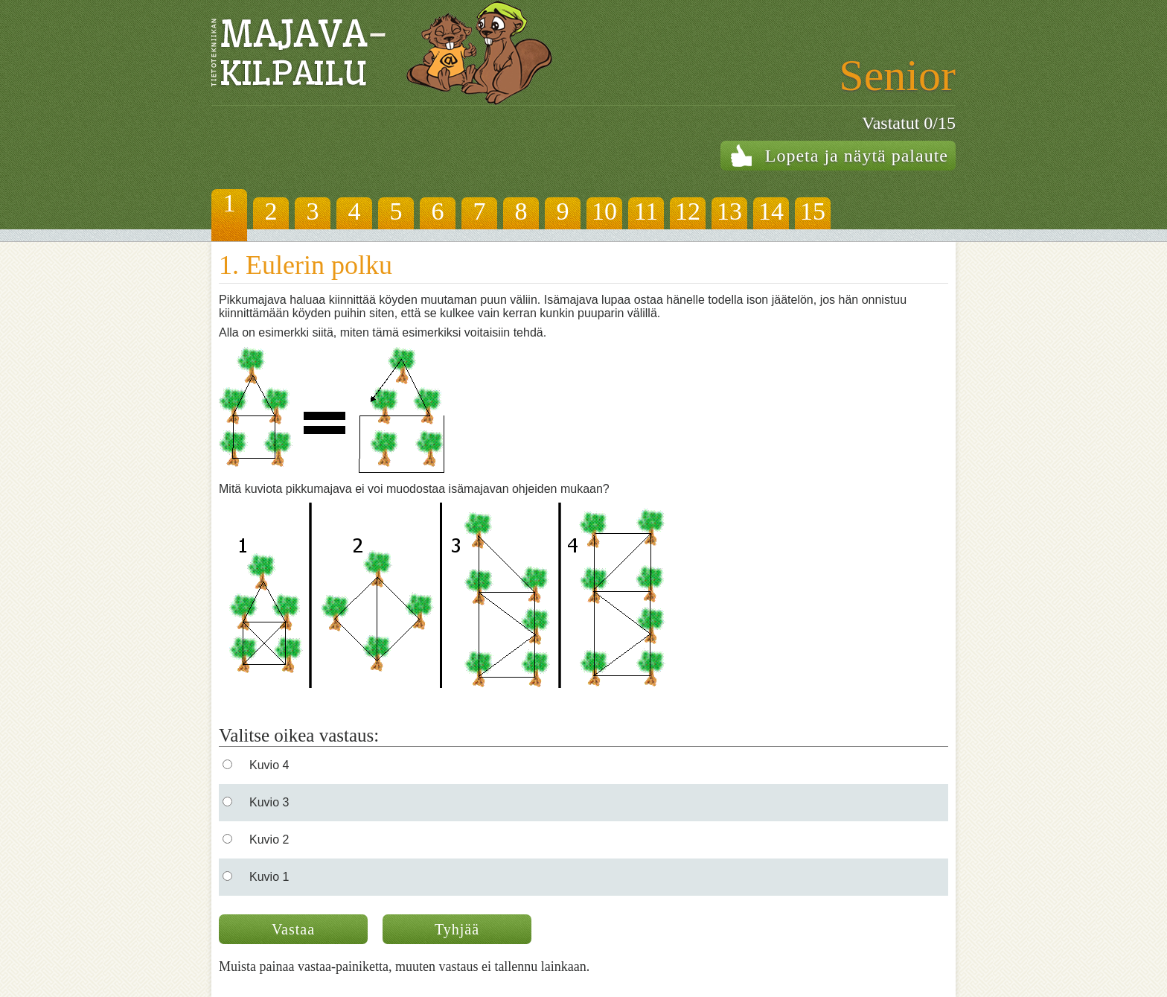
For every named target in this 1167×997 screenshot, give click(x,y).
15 (812, 211)
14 (771, 211)
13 (729, 211)
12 (687, 211)
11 (646, 211)
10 (604, 211)
